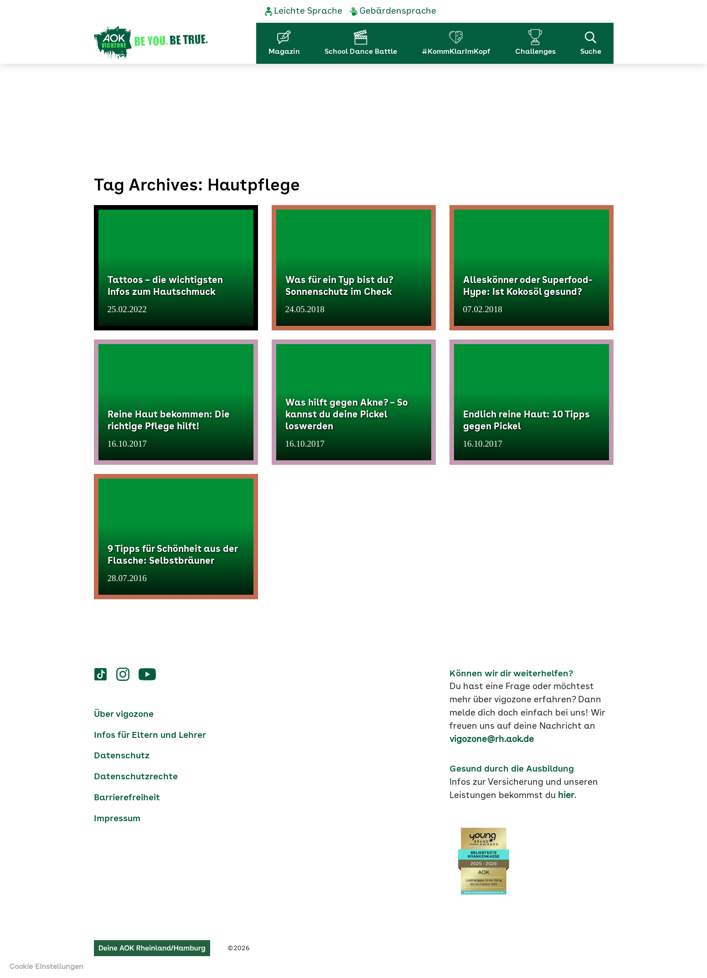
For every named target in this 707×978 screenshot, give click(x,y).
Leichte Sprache (308, 11)
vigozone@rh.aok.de (491, 739)
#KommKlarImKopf (456, 52)
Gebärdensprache (397, 11)
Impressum (117, 819)
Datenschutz (122, 756)
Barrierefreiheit (127, 798)
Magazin (284, 52)
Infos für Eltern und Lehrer (150, 735)
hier (566, 795)
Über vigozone (124, 714)
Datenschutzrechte (136, 777)
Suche (591, 42)
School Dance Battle (361, 52)
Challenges (535, 52)
